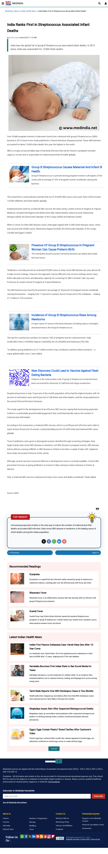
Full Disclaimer (54, 782)
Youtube (45, 836)
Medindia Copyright (72, 839)
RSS (41, 836)
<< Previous (14, 552)
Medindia (9, 11)
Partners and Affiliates (64, 826)
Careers (6, 818)
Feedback (59, 829)
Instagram (49, 836)
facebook (26, 836)
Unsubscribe (86, 828)
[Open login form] (105, 3)
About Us (7, 814)
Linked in (33, 836)
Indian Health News (28, 11)
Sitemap (32, 822)
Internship (6, 826)
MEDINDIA (14, 3)
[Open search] (99, 3)
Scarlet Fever (36, 611)
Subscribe (98, 796)
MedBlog (32, 826)
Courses (6, 822)
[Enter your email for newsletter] (47, 796)
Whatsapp (54, 541)
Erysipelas (34, 574)
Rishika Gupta (14, 38)
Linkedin (59, 541)
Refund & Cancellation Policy (93, 825)
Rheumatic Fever (37, 592)
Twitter (44, 541)
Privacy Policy (85, 839)
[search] (50, 761)
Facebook (49, 541)
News (16, 11)
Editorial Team (8, 829)
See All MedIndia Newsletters (15, 803)
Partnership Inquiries (90, 814)
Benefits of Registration (38, 818)
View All (54, 749)
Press (31, 829)
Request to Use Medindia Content (91, 819)
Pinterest (64, 541)
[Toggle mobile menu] (2, 3)
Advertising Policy (62, 822)
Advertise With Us (62, 818)
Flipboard (53, 836)
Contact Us (60, 814)
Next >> (95, 552)
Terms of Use (95, 839)
